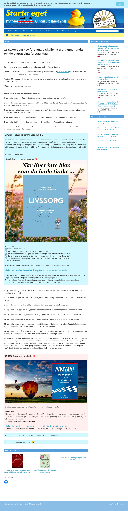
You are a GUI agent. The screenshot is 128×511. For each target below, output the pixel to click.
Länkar (57, 31)
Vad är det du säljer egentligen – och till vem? (73, 459)
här (50, 5)
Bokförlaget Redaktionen (35, 504)
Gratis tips (39, 31)
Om (32, 31)
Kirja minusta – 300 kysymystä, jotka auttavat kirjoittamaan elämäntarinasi (17, 471)
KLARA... (7, 42)
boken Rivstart (63, 72)
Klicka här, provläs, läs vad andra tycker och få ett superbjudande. (36, 270)
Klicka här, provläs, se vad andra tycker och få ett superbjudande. (36, 426)
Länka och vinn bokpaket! (70, 31)
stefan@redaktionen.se (115, 504)
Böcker (17, 31)
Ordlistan (49, 31)
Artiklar (25, 31)
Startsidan (9, 31)
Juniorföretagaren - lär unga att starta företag (45, 471)
